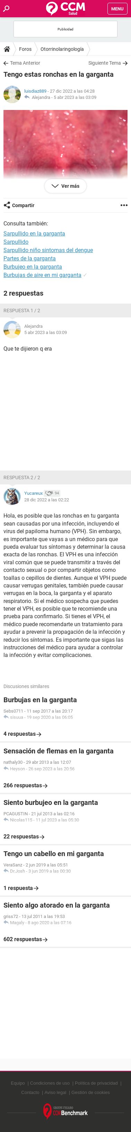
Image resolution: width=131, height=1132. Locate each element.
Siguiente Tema (104, 63)
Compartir (23, 205)
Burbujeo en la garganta (32, 266)
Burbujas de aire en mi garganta (42, 275)
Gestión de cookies (90, 1092)
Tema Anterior (25, 63)
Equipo (18, 1083)
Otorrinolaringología (62, 49)
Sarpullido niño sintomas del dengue (48, 250)
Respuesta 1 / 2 (21, 310)
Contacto (30, 1092)
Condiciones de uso (50, 1083)
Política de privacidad (96, 1083)
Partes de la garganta (29, 258)
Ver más (69, 186)
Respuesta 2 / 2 (21, 477)
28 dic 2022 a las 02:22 (46, 499)
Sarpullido (15, 242)
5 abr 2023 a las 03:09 (75, 97)
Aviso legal (55, 1092)
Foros (25, 49)
